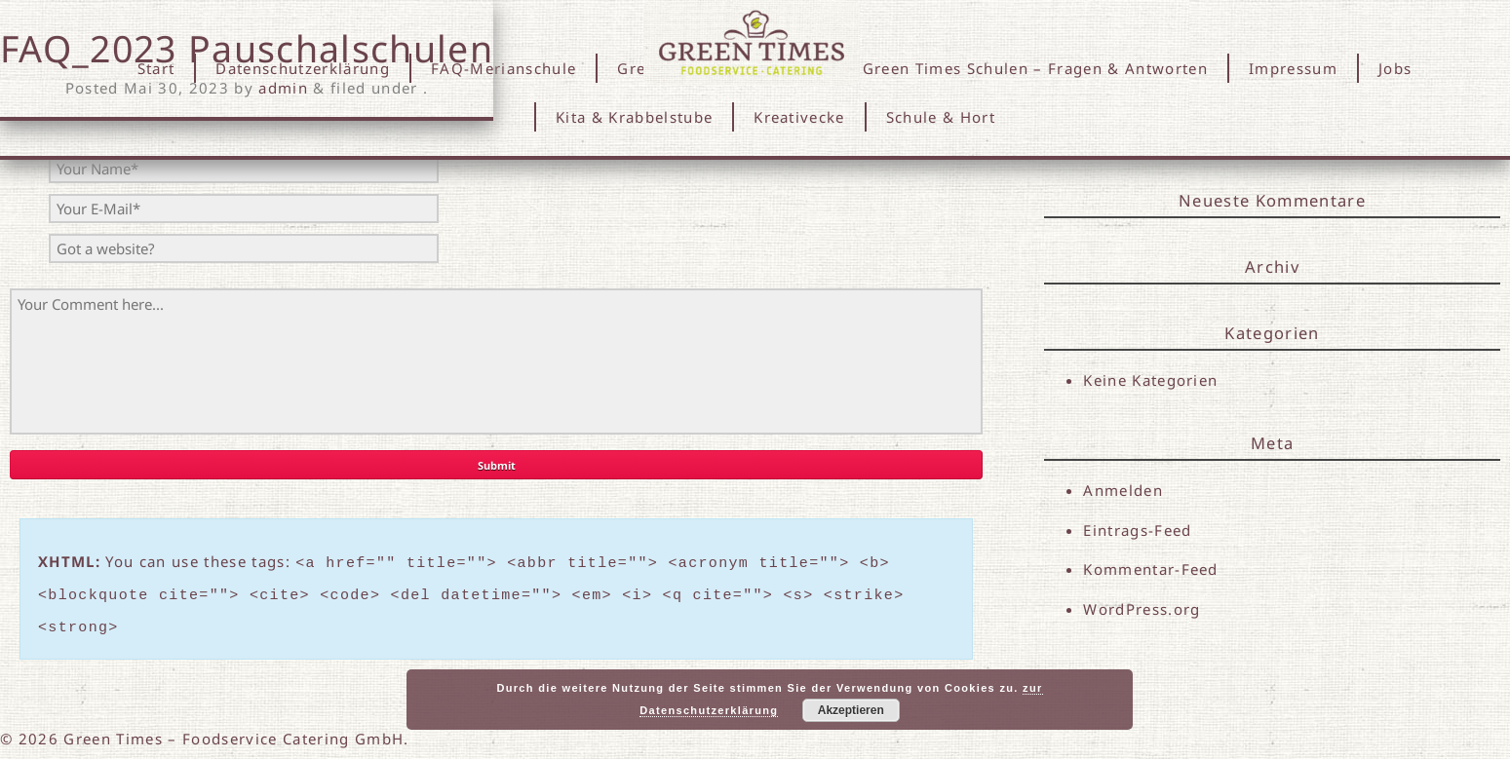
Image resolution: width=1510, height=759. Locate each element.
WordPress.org (1141, 611)
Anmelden (1123, 490)
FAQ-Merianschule (503, 68)
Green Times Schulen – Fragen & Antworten (1035, 68)
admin (283, 87)
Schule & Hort (940, 117)
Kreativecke (799, 117)
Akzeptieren (851, 710)
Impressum (1293, 68)
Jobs (1395, 68)
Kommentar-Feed (1151, 571)
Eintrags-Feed (1137, 530)
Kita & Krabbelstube (634, 117)
